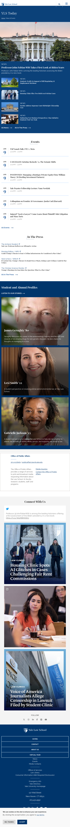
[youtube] (46, 719)
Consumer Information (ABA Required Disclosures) (35, 775)
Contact (35, 744)
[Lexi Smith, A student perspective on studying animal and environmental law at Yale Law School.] (35, 371)
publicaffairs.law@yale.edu (32, 462)
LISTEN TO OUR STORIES (11, 293)
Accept (22, 822)
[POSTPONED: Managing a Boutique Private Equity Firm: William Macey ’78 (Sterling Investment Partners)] (35, 178)
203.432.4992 (35, 800)
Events (35, 761)
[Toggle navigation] (66, 4)
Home (3, 18)
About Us (35, 749)
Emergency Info (35, 781)
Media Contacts (35, 764)
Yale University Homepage (35, 786)
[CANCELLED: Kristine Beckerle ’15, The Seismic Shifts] (35, 165)
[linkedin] (33, 719)
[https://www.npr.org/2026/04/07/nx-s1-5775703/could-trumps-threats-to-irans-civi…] (35, 252)
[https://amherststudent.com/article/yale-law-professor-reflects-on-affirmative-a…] (35, 245)
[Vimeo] (41, 719)
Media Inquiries (41, 469)
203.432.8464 (16, 462)
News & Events (10, 18)
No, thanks (9, 822)
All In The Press (21, 128)
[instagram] (28, 719)
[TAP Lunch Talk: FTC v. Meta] (35, 152)
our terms (40, 815)
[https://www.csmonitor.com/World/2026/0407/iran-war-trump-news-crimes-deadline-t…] (35, 269)
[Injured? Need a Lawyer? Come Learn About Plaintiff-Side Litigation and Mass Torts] (35, 217)
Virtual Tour (35, 755)
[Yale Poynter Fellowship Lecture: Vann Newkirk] (35, 191)
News (35, 759)
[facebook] (37, 719)
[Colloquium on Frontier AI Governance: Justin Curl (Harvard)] (35, 204)
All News (5, 128)
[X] (24, 719)
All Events (5, 228)
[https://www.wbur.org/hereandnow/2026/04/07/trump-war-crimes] (35, 261)
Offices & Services (35, 770)
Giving (35, 739)
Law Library (35, 773)
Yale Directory (35, 784)
